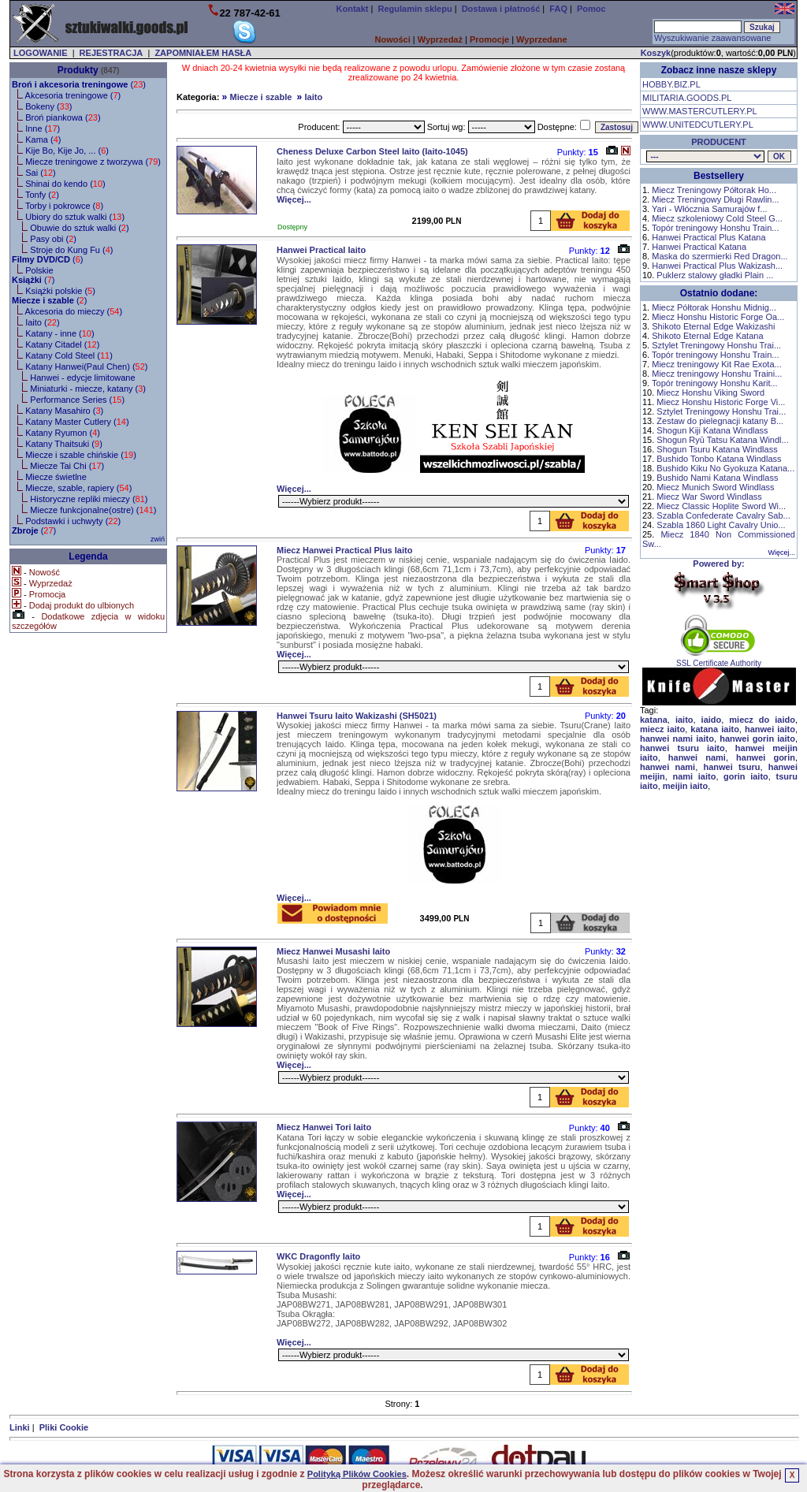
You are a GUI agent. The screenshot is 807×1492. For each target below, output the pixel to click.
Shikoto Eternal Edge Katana (707, 335)
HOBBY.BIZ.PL (671, 84)
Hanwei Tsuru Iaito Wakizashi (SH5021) (357, 715)
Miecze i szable (260, 97)
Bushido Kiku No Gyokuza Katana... (725, 468)
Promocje (489, 39)
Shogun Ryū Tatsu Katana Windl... (722, 440)
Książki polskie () (60, 291)
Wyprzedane (541, 39)
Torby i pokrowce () (64, 205)
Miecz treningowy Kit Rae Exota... (716, 364)
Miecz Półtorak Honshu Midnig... (714, 307)
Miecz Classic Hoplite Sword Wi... (721, 506)
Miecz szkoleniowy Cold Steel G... (717, 218)
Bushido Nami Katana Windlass (717, 477)
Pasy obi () (53, 239)
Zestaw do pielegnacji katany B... (719, 421)
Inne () (42, 128)
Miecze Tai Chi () (67, 466)
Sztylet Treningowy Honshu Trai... (716, 345)
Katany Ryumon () (62, 432)
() (79, 84)
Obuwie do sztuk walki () (79, 228)
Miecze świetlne (56, 477)
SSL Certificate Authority (719, 660)
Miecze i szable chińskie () (80, 455)
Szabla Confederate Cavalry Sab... (723, 515)
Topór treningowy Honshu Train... (715, 228)
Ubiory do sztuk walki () (75, 216)
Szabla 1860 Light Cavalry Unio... (720, 525)
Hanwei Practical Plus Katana (708, 237)
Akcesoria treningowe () (73, 95)
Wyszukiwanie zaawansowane (712, 38)
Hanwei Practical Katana (699, 246)
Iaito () (42, 322)
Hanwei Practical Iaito (321, 250)
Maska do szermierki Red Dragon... (719, 256)
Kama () (43, 139)
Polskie (39, 270)
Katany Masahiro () (64, 410)
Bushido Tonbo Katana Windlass (718, 458)
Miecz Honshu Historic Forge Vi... (720, 402)
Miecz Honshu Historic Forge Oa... (718, 317)
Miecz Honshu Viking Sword (710, 392)
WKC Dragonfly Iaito (318, 1256)
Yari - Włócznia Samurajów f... (710, 209)
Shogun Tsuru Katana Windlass (716, 449)
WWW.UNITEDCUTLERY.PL (697, 124)
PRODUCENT (718, 142)
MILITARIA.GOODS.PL (687, 97)
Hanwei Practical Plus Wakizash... (717, 265)
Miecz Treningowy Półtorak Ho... (714, 190)
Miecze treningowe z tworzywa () (93, 161)
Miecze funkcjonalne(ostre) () (93, 510)
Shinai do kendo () (65, 183)
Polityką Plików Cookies (357, 1474)
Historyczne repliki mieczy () (88, 499)
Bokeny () (48, 106)
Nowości (393, 39)
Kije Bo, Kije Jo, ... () (67, 150)
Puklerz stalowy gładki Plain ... (714, 275)
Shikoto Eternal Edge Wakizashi (713, 326)
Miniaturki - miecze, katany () (88, 388)
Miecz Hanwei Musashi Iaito (333, 951)
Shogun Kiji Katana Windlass (712, 430)
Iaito (314, 97)
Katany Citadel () (62, 344)
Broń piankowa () (62, 117)
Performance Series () (77, 399)
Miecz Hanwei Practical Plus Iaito (344, 550)
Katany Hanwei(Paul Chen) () (86, 366)
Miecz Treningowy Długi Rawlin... (715, 199)
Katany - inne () (59, 333)
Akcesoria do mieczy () (74, 311)
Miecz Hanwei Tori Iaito (324, 1127)
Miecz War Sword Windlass (708, 496)
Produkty (78, 70)
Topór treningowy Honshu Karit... (715, 383)
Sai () (40, 172)
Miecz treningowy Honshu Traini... (717, 373)
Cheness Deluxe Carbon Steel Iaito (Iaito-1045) (372, 151)
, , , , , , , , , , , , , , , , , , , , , (705, 156)
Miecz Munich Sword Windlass (715, 487)
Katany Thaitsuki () (63, 443)
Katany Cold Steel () (69, 355)
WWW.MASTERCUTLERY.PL (699, 111)
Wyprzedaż (440, 39)
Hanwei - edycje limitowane (82, 377)
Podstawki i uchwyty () (73, 521)
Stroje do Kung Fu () (71, 250)
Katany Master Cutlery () (76, 421)
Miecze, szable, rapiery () (78, 488)
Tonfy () (42, 194)
